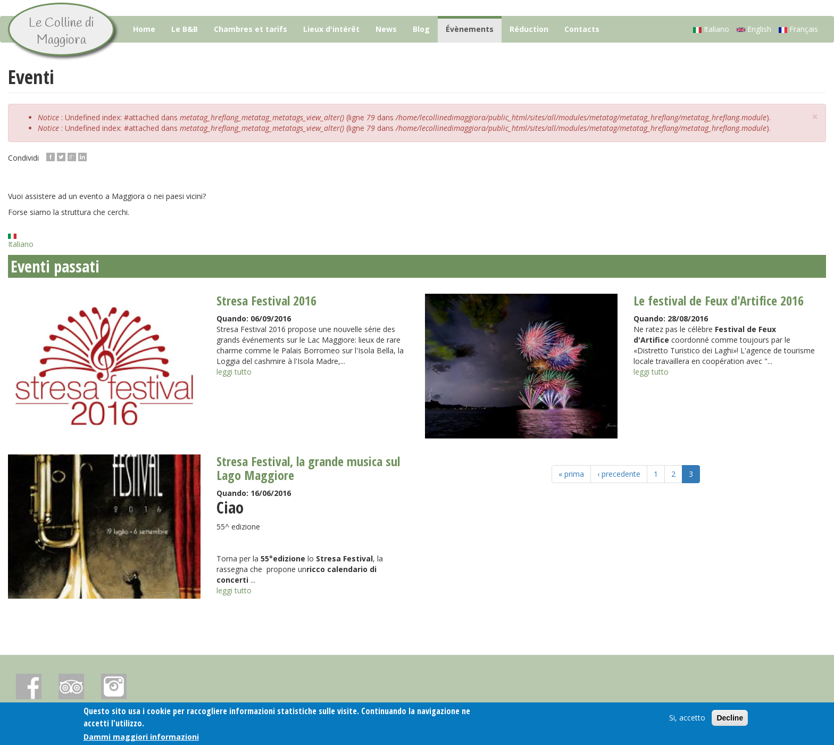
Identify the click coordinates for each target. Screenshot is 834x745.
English (754, 29)
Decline (729, 719)
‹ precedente (618, 474)
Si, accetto (687, 719)
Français (798, 29)
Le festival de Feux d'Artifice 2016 (718, 300)
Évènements (470, 29)
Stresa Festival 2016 (266, 300)
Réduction (529, 29)
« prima (571, 474)
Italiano (711, 29)
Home (144, 29)
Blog (421, 29)
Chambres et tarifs (250, 29)
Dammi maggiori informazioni (141, 738)
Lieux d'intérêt (331, 29)
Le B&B (184, 29)
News (386, 29)
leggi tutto (234, 372)
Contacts (581, 29)
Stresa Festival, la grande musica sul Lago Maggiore (308, 468)
